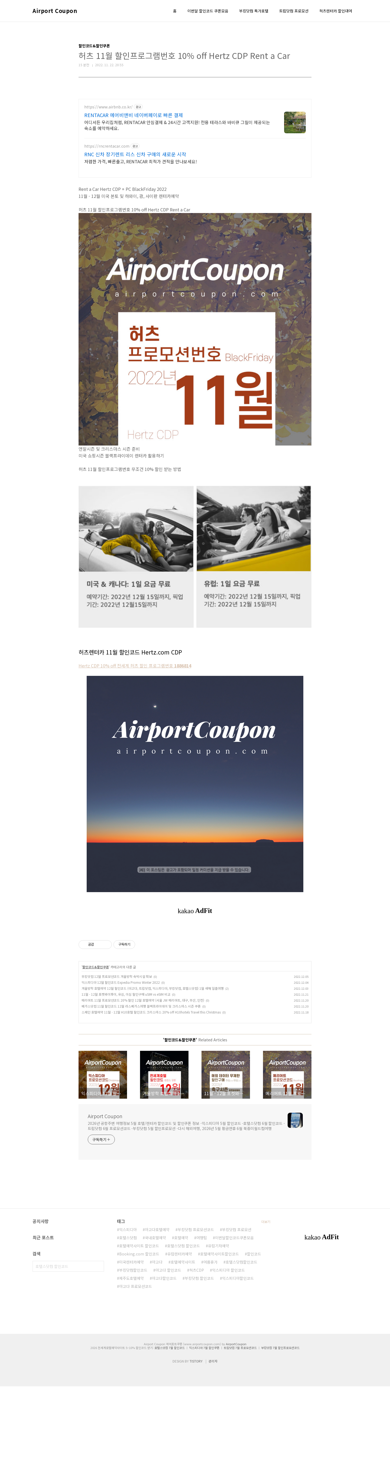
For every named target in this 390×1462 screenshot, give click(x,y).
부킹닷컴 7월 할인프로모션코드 (280, 1423)
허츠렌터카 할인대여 (335, 11)
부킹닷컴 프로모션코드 (196, 1305)
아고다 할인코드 (168, 1345)
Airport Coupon (54, 11)
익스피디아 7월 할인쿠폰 (204, 1423)
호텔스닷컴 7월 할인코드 (169, 1423)
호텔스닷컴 (128, 1313)
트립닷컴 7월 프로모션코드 (240, 1423)
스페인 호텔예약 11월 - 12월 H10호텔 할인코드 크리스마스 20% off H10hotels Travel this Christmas (151, 1087)
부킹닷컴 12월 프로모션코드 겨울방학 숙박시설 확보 (117, 1052)
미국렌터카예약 (131, 1337)
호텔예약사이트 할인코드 (139, 1321)
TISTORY (196, 1436)
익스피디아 (128, 1305)
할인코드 (254, 1329)
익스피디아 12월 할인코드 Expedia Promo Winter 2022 (121, 1058)
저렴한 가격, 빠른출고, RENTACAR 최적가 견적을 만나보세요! (140, 161)
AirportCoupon (236, 1419)
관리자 (213, 1436)
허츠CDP (196, 1345)
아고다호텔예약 (157, 1305)
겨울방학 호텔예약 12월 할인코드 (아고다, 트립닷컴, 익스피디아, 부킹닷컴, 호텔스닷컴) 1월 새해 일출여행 (153, 1064)
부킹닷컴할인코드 (133, 1345)
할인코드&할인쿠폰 (95, 1042)
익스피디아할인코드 (238, 1354)
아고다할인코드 (164, 1354)
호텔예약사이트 (183, 1337)
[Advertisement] (195, 968)
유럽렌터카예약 (179, 1329)
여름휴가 (210, 1337)
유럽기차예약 (218, 1321)
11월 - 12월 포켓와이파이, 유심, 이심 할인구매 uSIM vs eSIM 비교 (126, 1070)
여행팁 (201, 1313)
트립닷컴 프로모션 (293, 11)
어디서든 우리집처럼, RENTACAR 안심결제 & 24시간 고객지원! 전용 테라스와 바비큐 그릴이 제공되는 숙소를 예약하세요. (177, 125)
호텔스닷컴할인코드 (241, 1337)
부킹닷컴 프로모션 (236, 1305)
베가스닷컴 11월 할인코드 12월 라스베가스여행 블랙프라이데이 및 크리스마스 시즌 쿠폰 (141, 1081)
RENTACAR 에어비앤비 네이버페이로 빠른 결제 (133, 115)
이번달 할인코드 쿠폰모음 (207, 11)
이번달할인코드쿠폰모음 (234, 1313)
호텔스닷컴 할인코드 (183, 1321)
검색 (98, 1342)
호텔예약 (181, 1313)
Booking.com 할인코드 (139, 1329)
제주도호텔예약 (131, 1354)
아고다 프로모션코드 (135, 1362)
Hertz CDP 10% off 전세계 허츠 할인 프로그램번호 (135, 665)
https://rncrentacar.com (106, 146)
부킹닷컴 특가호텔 (253, 11)
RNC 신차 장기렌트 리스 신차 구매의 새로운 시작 (135, 154)
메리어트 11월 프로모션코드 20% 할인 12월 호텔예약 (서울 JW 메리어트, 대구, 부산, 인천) (143, 1076)
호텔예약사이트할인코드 (219, 1329)
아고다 (157, 1337)
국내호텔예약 (155, 1313)
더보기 (265, 1297)
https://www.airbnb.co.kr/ (108, 107)
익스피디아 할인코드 (228, 1345)
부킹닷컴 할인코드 (199, 1354)
